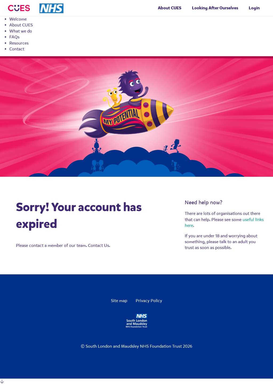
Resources (19, 43)
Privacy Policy (149, 300)
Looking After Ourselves (215, 8)
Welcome (18, 19)
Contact (16, 49)
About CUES (21, 25)
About (169, 8)
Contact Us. (99, 245)
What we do (20, 31)
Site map (119, 300)
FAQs (14, 37)
